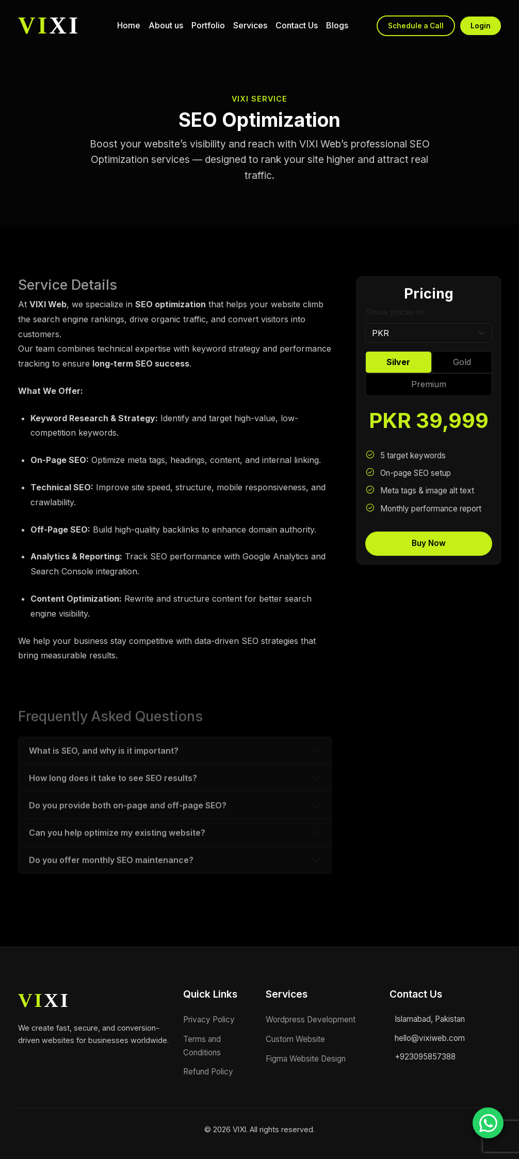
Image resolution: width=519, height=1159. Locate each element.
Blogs (337, 25)
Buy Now (429, 543)
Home (128, 25)
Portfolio (208, 25)
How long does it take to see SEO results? (113, 807)
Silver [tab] (398, 362)
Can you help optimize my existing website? (117, 861)
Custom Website (295, 1039)
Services (250, 25)
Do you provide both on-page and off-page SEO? (127, 834)
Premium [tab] (428, 384)
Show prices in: (395, 312)
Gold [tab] (462, 362)
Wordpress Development (310, 1019)
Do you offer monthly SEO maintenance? (111, 889)
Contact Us (296, 25)
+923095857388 (425, 1057)
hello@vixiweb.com (430, 1038)
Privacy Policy (209, 1019)
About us (166, 25)
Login (481, 26)
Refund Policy (208, 1072)
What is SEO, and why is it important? (104, 779)
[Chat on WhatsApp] (488, 1122)
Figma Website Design (306, 1059)
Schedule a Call (416, 26)
